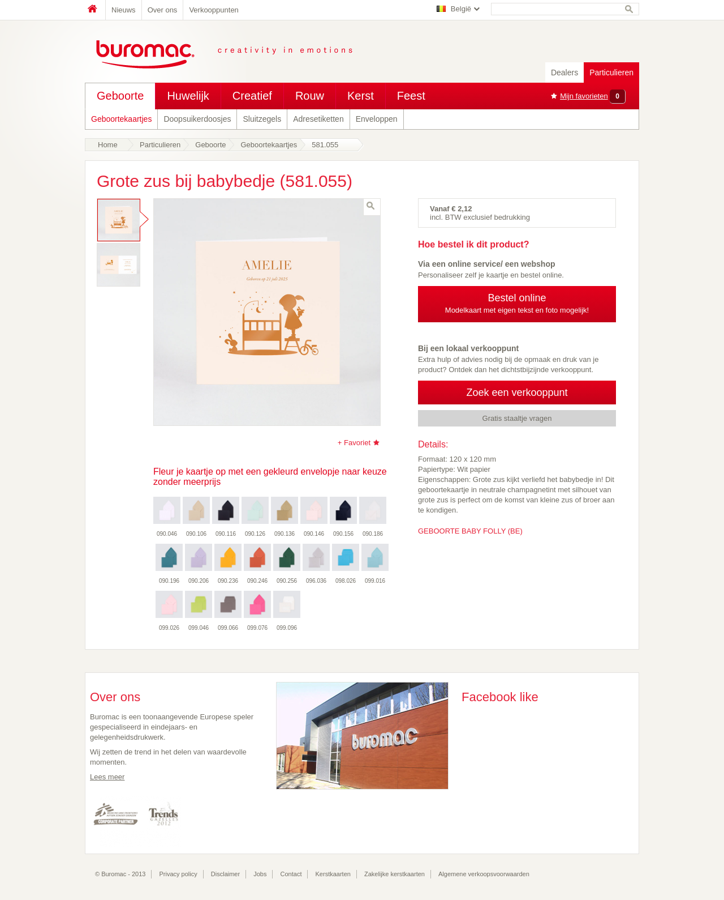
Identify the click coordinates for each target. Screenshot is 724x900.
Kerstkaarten (333, 874)
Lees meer (107, 777)
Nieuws (123, 10)
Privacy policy (178, 874)
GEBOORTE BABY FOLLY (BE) (470, 531)
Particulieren (611, 72)
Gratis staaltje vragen (517, 418)
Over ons (163, 10)
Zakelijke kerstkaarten (394, 874)
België (461, 9)
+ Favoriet (354, 442)
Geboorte (120, 95)
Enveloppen (377, 118)
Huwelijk (188, 95)
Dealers (564, 72)
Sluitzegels (262, 118)
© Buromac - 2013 (120, 874)
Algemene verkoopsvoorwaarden (483, 874)
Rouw (309, 95)
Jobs (259, 874)
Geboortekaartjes (121, 118)
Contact (291, 874)
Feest (411, 95)
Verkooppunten (213, 10)
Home (95, 10)
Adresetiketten (318, 118)
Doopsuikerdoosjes (197, 118)
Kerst (360, 95)
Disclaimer (225, 874)
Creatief (252, 95)
